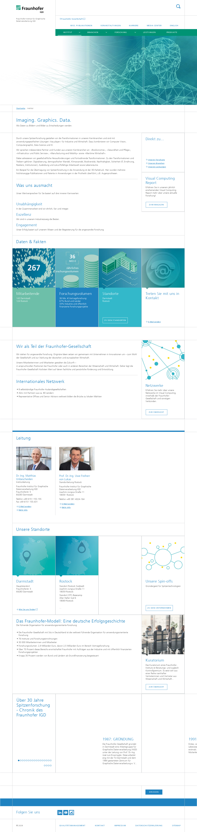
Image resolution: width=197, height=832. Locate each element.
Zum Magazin (156, 205)
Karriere (134, 25)
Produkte (172, 32)
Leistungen (149, 32)
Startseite (20, 108)
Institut (67, 32)
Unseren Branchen (156, 163)
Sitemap (176, 825)
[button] (19, 760)
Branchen (92, 32)
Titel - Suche (178, 6)
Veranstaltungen (111, 25)
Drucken (154, 792)
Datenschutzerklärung (148, 825)
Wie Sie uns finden (27, 609)
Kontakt (100, 825)
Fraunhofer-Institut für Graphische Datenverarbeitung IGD (30, 20)
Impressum (120, 825)
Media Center (154, 25)
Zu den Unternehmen (159, 608)
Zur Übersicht (156, 412)
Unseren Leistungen (157, 167)
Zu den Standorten (115, 320)
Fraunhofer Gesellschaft (72, 19)
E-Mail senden (154, 322)
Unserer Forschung (156, 160)
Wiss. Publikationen (81, 25)
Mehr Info (23, 510)
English (174, 25)
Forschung (121, 32)
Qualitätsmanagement (72, 825)
